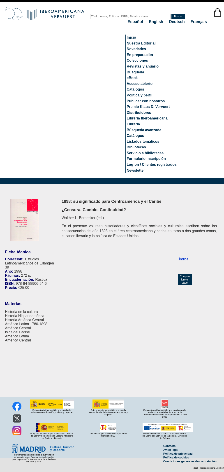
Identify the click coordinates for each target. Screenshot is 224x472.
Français (199, 21)
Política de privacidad (178, 453)
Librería (133, 124)
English (156, 21)
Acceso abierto (140, 84)
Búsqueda (135, 72)
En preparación (140, 55)
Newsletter (136, 170)
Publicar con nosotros (146, 101)
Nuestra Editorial (141, 43)
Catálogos (135, 89)
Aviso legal (170, 449)
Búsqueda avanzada (144, 130)
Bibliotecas (136, 147)
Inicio (131, 37)
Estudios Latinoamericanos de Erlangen (29, 261)
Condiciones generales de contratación (190, 461)
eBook (132, 78)
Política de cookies (176, 457)
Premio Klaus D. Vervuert (148, 107)
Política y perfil (139, 95)
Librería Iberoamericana (147, 118)
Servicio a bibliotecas (145, 153)
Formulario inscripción (146, 159)
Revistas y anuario (143, 66)
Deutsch (177, 21)
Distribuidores (139, 112)
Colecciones (137, 60)
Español (136, 21)
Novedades (136, 49)
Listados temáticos (143, 141)
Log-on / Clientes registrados (152, 164)
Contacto (169, 446)
